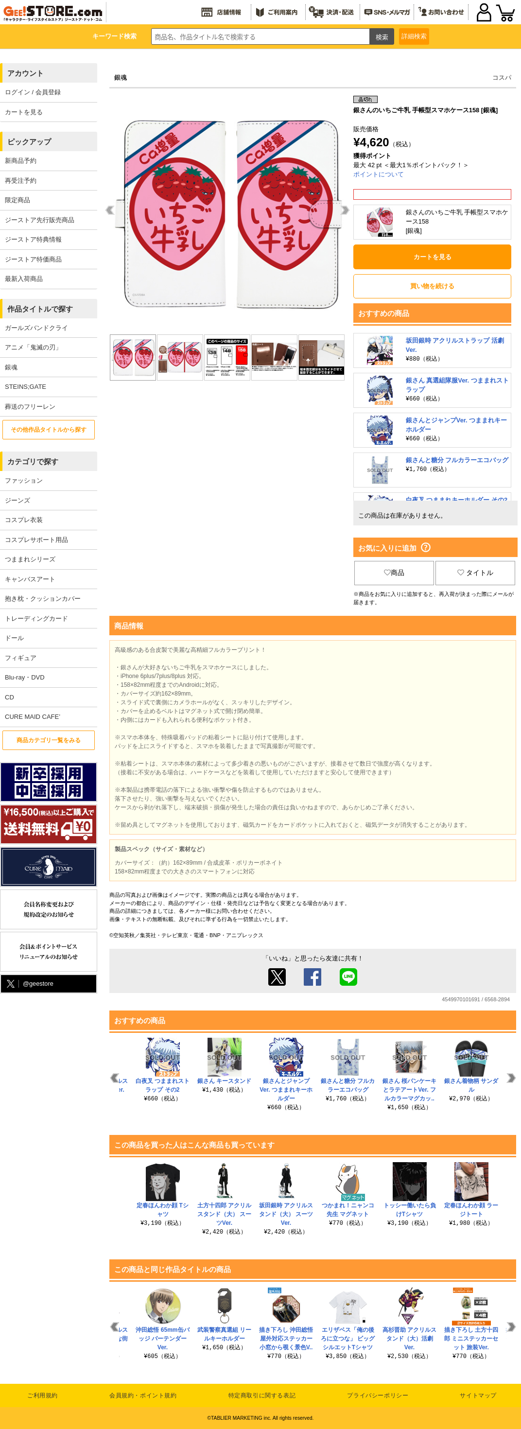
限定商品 (17, 200)
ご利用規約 (42, 1395)
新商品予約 (20, 160)
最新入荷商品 (24, 278)
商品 (394, 572)
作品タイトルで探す (40, 309)
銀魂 (11, 367)
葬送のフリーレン (30, 406)
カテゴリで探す (32, 461)
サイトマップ (478, 1395)
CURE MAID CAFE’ (32, 716)
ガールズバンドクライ (36, 327)
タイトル (475, 572)
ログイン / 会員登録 (33, 92)
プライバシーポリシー (377, 1395)
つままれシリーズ (30, 559)
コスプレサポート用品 (36, 539)
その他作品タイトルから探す (49, 429)
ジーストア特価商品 (33, 259)
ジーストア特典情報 (33, 239)
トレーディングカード (36, 618)
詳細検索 (414, 36)
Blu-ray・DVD (25, 677)
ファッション (24, 480)
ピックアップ (29, 142)
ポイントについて (378, 174)
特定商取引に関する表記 (262, 1395)
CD (9, 697)
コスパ (501, 77)
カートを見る (24, 112)
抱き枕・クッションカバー (43, 598)
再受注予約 (20, 180)
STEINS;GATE (25, 386)
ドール (14, 638)
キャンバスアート (30, 579)
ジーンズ (17, 500)
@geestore (29, 984)
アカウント (25, 73)
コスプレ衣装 (24, 519)
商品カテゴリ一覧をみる (49, 740)
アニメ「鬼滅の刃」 (33, 347)
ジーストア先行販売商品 (39, 220)
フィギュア (20, 658)
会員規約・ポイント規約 (143, 1395)
